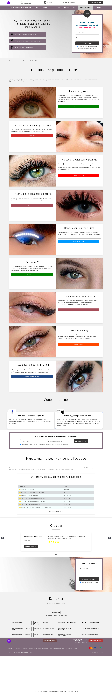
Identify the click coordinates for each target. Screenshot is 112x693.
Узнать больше (32, 205)
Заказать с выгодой (78, 310)
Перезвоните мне (95, 2)
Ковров (47, 3)
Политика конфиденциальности (24, 652)
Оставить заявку (78, 344)
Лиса (58, 7)
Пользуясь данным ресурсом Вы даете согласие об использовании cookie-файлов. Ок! (56, 691)
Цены (74, 7)
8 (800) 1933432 (70, 3)
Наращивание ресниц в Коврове (21, 7)
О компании (56, 612)
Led (37, 7)
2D (51, 7)
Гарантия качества (79, 175)
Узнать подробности (78, 241)
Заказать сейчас (78, 106)
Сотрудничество (85, 7)
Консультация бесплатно (32, 376)
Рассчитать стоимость (32, 274)
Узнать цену (32, 135)
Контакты (98, 7)
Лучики (66, 7)
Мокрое (44, 7)
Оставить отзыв (30, 546)
